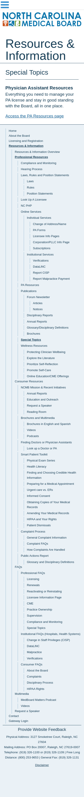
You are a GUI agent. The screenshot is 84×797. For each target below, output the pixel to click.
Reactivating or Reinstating (44, 591)
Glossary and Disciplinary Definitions (50, 562)
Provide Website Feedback (42, 729)
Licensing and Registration (26, 141)
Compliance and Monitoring (38, 163)
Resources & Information (26, 145)
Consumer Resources (29, 381)
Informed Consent (38, 496)
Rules (30, 187)
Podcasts (33, 436)
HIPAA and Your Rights (42, 519)
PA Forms (39, 230)
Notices (38, 309)
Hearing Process (31, 169)
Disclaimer (42, 765)
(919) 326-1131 (69, 757)
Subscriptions (41, 248)
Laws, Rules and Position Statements (45, 175)
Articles (38, 303)
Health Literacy (36, 466)
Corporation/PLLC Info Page (51, 242)
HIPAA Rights (35, 689)
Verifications (41, 260)
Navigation (42, 5)
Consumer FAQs (31, 664)
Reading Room (36, 412)
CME (30, 603)
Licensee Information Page (44, 597)
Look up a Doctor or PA (42, 448)
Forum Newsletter (38, 297)
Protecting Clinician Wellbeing (46, 352)
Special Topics (31, 339)
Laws (30, 181)
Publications (29, 291)
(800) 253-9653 (28, 757)
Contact (14, 716)
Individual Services (39, 217)
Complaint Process (33, 531)
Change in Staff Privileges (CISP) (48, 640)
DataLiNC (39, 266)
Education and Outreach (42, 399)
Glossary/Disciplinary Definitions (48, 327)
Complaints (34, 676)
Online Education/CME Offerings (48, 376)
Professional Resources (31, 157)
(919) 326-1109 (54, 752)
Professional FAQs (33, 573)
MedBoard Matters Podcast (38, 700)
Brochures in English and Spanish (49, 424)
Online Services (31, 211)
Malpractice (34, 652)
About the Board (19, 135)
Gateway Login (18, 721)
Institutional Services (40, 254)
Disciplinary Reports (40, 315)
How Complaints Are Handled (46, 549)
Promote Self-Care (39, 370)
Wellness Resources (34, 345)
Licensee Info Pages (46, 236)
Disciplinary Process (40, 682)
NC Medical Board (42, 20)
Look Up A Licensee (34, 199)
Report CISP (41, 272)
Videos (31, 430)
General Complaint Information (47, 537)
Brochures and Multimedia (38, 418)
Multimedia (22, 693)
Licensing (33, 579)
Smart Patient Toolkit (34, 454)
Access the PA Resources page (34, 116)
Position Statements (40, 193)
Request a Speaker (39, 405)
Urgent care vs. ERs (40, 490)
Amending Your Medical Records (48, 513)
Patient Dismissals (39, 525)
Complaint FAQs (37, 543)
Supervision (34, 615)
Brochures (33, 333)
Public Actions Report (35, 555)
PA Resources (30, 285)
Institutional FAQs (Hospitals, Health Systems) (50, 634)
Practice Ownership (39, 609)
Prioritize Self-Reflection (42, 364)
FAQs (18, 567)
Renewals (33, 585)
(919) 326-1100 (29, 752)
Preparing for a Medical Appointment (50, 483)
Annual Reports (37, 321)
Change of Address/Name (49, 224)
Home (13, 130)
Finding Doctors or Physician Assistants (46, 442)
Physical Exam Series (41, 460)
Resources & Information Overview (37, 152)
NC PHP (26, 205)
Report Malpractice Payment (51, 278)
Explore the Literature (41, 358)
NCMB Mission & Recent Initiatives (43, 387)
